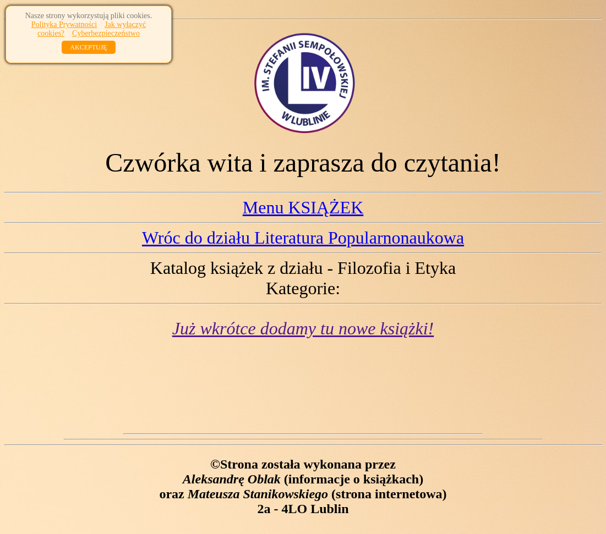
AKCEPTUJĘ (88, 47)
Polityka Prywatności (64, 24)
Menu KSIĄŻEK (303, 207)
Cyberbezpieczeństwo (106, 33)
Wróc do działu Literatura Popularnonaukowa (303, 237)
